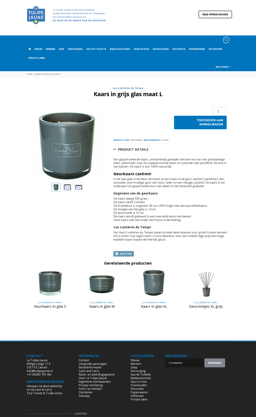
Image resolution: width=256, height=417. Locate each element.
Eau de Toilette (96, 49)
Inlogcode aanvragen (93, 364)
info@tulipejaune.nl (40, 371)
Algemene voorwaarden (95, 382)
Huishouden (161, 49)
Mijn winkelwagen (215, 14)
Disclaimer (86, 392)
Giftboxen (215, 49)
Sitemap (84, 396)
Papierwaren (197, 49)
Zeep (61, 49)
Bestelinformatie (90, 367)
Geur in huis (141, 49)
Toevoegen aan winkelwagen (210, 122)
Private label (36, 57)
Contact (84, 360)
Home (30, 74)
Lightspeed (81, 413)
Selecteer (123, 253)
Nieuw (38, 49)
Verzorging (75, 49)
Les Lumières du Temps (128, 88)
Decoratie (178, 49)
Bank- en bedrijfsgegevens (97, 374)
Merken (50, 49)
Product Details (133, 149)
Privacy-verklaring (91, 385)
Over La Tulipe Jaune (93, 378)
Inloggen (223, 66)
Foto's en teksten (90, 389)
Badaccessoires (120, 49)
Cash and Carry (89, 371)
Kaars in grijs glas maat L (47, 74)
